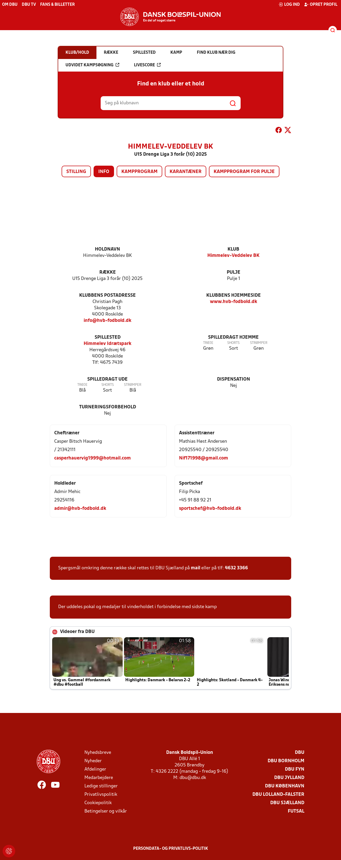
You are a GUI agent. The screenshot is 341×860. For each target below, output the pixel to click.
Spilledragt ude (107, 379)
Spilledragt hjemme (233, 337)
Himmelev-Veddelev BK (233, 255)
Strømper (258, 343)
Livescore (147, 65)
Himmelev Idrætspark (107, 344)
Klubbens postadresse (107, 295)
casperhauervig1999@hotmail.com (92, 458)
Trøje (208, 343)
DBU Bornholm (286, 761)
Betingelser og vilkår (105, 811)
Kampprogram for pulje (244, 172)
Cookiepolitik (98, 803)
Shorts (233, 343)
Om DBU (10, 5)
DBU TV (29, 5)
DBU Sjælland (287, 803)
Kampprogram (139, 172)
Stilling (76, 172)
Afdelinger (95, 769)
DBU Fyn (294, 769)
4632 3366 (236, 568)
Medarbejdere (98, 778)
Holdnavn (107, 249)
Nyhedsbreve (97, 752)
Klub (233, 249)
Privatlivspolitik (100, 794)
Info (103, 172)
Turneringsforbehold (107, 407)
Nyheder (93, 761)
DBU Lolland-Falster (278, 794)
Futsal (296, 811)
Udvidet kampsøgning (92, 65)
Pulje (233, 272)
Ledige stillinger (101, 786)
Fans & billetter (57, 5)
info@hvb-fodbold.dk (107, 320)
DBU (299, 752)
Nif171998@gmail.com (203, 458)
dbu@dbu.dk (193, 778)
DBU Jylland (289, 778)
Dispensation (233, 379)
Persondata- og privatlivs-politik (170, 849)
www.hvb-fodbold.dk (233, 302)
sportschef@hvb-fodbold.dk (210, 508)
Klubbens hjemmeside (233, 295)
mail (195, 568)
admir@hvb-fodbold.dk (80, 508)
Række (107, 272)
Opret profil (320, 4)
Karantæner (186, 172)
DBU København (284, 786)
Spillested (108, 337)
